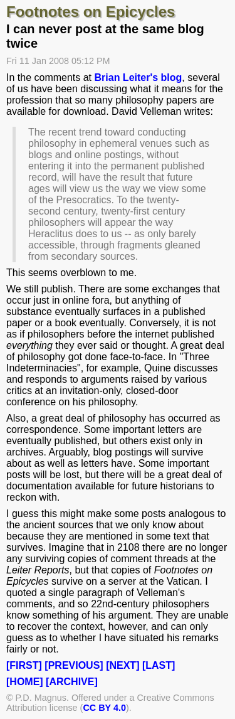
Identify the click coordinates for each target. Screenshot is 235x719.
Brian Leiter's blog (138, 77)
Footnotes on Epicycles (90, 11)
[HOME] (24, 681)
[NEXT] (122, 665)
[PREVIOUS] (73, 665)
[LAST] (158, 665)
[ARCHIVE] (72, 681)
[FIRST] (24, 665)
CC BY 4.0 (104, 708)
